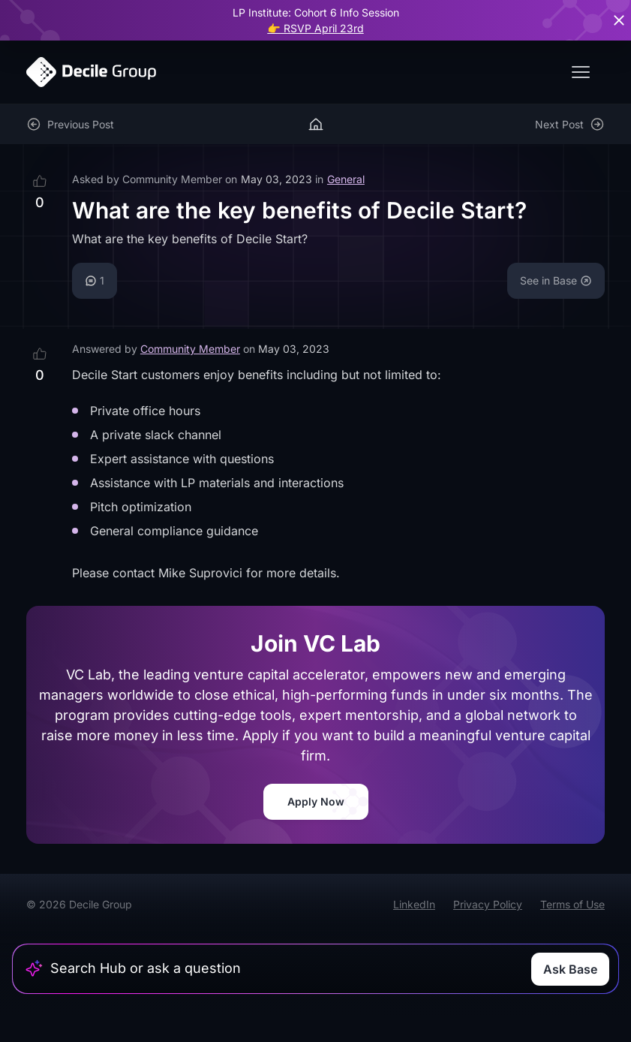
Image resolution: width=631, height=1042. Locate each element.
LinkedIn (414, 904)
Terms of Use (572, 904)
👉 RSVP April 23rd (315, 28)
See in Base (556, 280)
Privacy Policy (487, 904)
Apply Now (315, 801)
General (346, 179)
